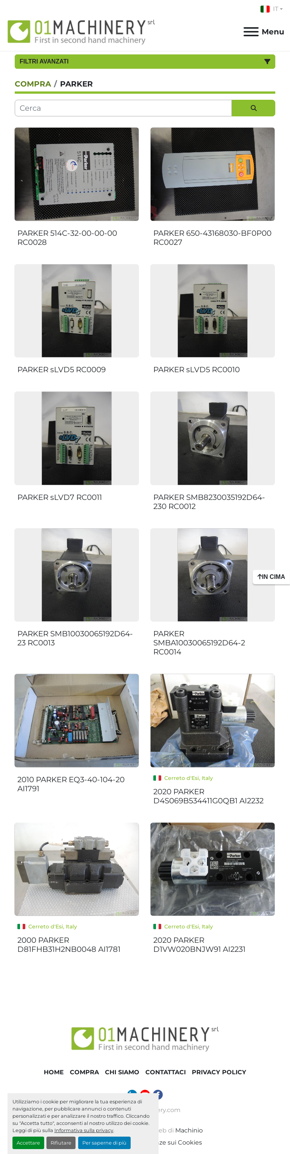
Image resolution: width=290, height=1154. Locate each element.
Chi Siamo (122, 1072)
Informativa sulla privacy (83, 1130)
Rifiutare (61, 1143)
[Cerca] (123, 108)
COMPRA (84, 1072)
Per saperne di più (104, 1143)
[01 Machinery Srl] (145, 1038)
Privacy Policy (219, 1072)
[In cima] (271, 577)
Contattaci (165, 1072)
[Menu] (251, 31)
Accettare (28, 1143)
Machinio (189, 1130)
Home (54, 1072)
